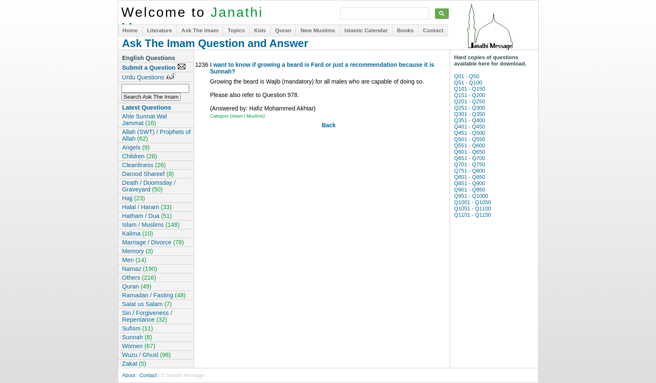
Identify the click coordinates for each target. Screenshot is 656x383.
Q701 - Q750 (469, 164)
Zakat (134, 363)
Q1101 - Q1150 (472, 215)
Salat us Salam (147, 304)
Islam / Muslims (151, 224)
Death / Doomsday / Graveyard (149, 186)
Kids (260, 30)
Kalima (137, 233)
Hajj (133, 198)
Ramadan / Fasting (154, 295)
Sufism (137, 328)
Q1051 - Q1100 (472, 208)
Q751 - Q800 (469, 171)
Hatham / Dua (147, 215)
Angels (136, 147)
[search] (384, 14)
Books (405, 30)
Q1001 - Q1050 (472, 202)
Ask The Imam (200, 30)
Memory (137, 251)
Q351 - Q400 (469, 120)
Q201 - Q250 (469, 101)
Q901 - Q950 (469, 189)
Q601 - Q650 (469, 152)
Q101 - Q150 (469, 89)
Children (139, 156)
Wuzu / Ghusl (146, 355)
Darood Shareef (148, 174)
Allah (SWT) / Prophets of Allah (156, 135)
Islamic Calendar (366, 30)
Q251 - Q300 (469, 108)
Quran (283, 30)
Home (130, 30)
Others (139, 277)
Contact (433, 30)
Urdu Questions (148, 77)
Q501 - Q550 (469, 139)
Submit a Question (154, 67)
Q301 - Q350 (469, 114)
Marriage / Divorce (153, 242)
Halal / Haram (147, 207)
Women (138, 346)
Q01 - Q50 (466, 76)
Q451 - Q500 (469, 133)
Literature (159, 30)
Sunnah (137, 337)
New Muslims (317, 30)
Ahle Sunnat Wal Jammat (144, 119)
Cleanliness (144, 165)
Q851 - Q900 (469, 183)
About (128, 375)
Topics (236, 30)
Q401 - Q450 (469, 126)
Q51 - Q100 (468, 82)
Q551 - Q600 (469, 145)
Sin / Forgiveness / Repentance (147, 316)
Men (134, 260)
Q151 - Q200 (469, 95)
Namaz (139, 268)
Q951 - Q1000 (471, 196)
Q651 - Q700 (469, 158)
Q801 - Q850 (469, 177)
